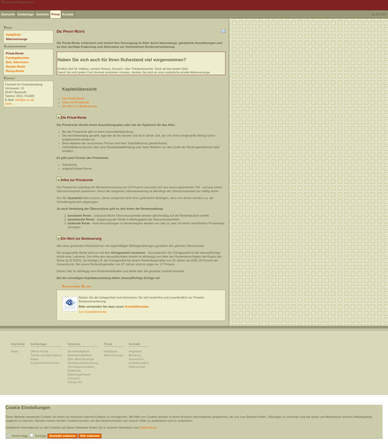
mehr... (9, 103)
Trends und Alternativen (46, 355)
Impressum (136, 359)
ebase (34, 359)
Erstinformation (139, 363)
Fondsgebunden (17, 57)
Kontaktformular (136, 306)
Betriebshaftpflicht (80, 355)
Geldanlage (25, 14)
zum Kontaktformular (92, 311)
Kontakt (67, 14)
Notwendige (20, 435)
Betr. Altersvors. (17, 62)
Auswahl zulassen (62, 435)
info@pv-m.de (24, 99)
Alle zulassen (90, 435)
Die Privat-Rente (73, 98)
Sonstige (41, 435)
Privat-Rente (15, 53)
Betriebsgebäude (79, 374)
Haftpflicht (13, 34)
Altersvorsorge (16, 39)
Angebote (135, 351)
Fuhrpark (74, 378)
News (15, 351)
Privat (55, 14)
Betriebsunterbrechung (83, 363)
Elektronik (74, 370)
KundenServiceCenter (45, 363)
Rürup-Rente (15, 71)
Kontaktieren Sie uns (76, 286)
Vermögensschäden (81, 366)
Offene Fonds (39, 351)
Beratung (135, 355)
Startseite (8, 14)
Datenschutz (137, 366)
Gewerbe (42, 14)
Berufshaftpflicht (78, 351)
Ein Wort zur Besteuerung (79, 106)
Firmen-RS (75, 382)
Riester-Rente (16, 66)
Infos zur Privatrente (75, 102)
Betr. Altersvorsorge (81, 359)
